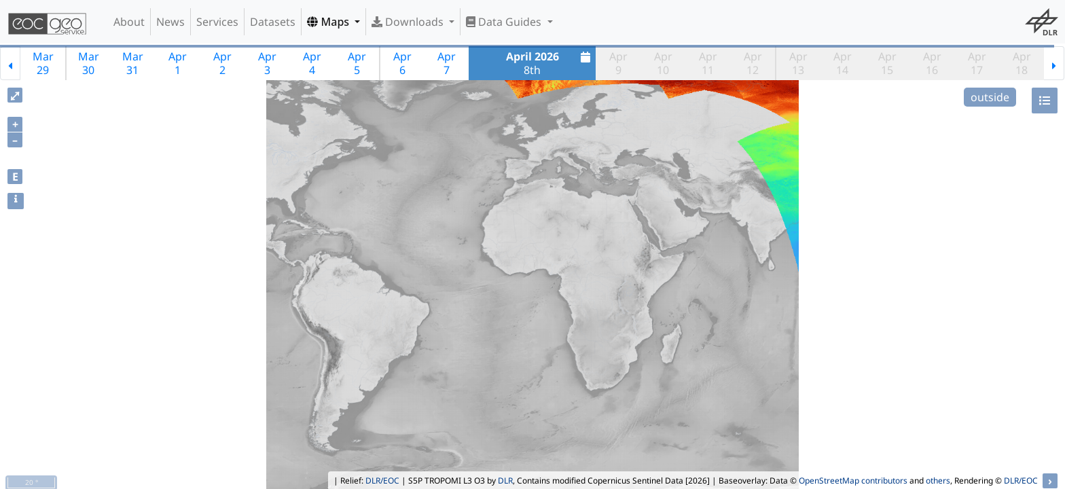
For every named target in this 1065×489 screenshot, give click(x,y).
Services (217, 21)
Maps (329, 21)
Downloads (409, 21)
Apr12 (753, 63)
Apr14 (842, 63)
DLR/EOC (382, 480)
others (938, 480)
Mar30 (88, 63)
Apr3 (267, 63)
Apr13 (798, 63)
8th (550, 63)
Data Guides (505, 21)
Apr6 (402, 63)
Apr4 (312, 63)
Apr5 (357, 63)
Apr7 (446, 63)
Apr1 (177, 63)
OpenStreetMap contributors (853, 480)
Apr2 (222, 63)
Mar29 (43, 63)
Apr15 (887, 63)
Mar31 (132, 63)
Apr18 (1022, 63)
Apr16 (932, 63)
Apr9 (618, 63)
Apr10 (663, 63)
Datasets (272, 21)
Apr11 (708, 63)
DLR (505, 480)
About (129, 21)
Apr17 (977, 63)
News (170, 21)
